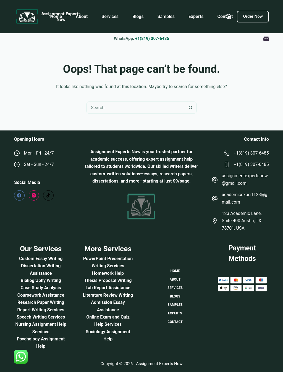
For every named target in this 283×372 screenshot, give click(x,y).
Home (56, 16)
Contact (225, 16)
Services (110, 16)
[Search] (228, 16)
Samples (166, 16)
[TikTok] (48, 195)
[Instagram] (34, 195)
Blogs (138, 16)
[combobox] (136, 107)
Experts (195, 16)
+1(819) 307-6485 (152, 38)
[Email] (266, 39)
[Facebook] (19, 195)
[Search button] (190, 107)
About (82, 16)
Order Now (253, 16)
